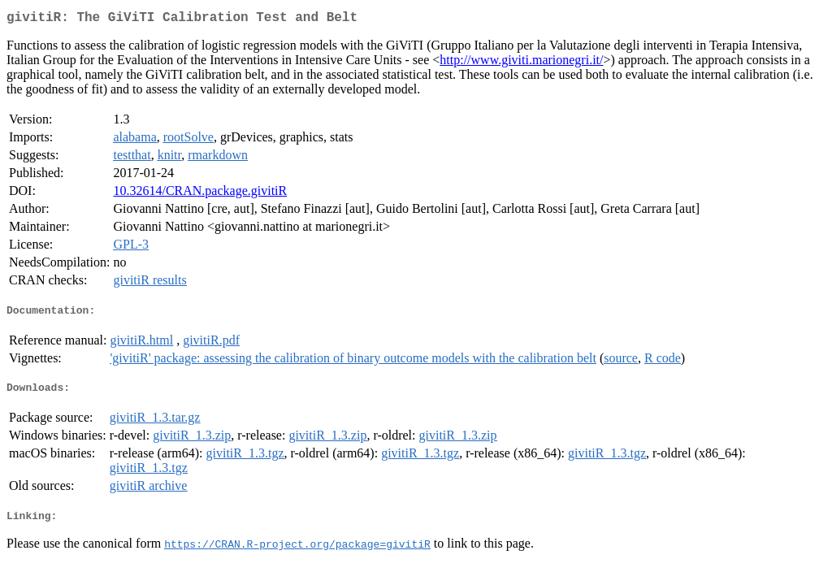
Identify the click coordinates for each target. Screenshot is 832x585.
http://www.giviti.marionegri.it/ (521, 63)
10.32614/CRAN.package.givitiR (200, 194)
